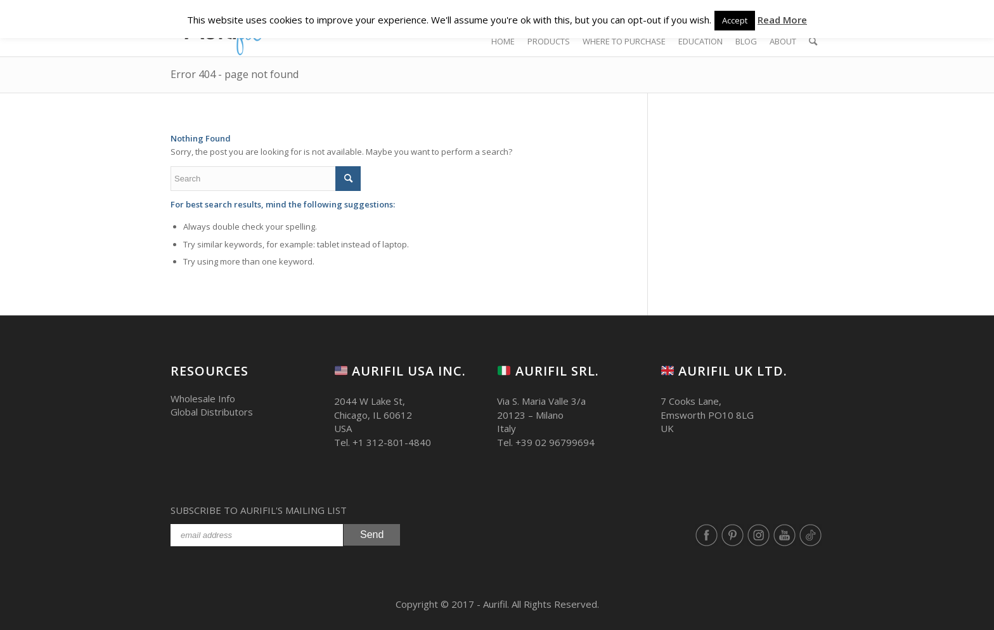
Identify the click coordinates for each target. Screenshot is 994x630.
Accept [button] (734, 20)
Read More (782, 19)
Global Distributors (212, 411)
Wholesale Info (203, 398)
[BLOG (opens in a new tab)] (746, 41)
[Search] (813, 41)
